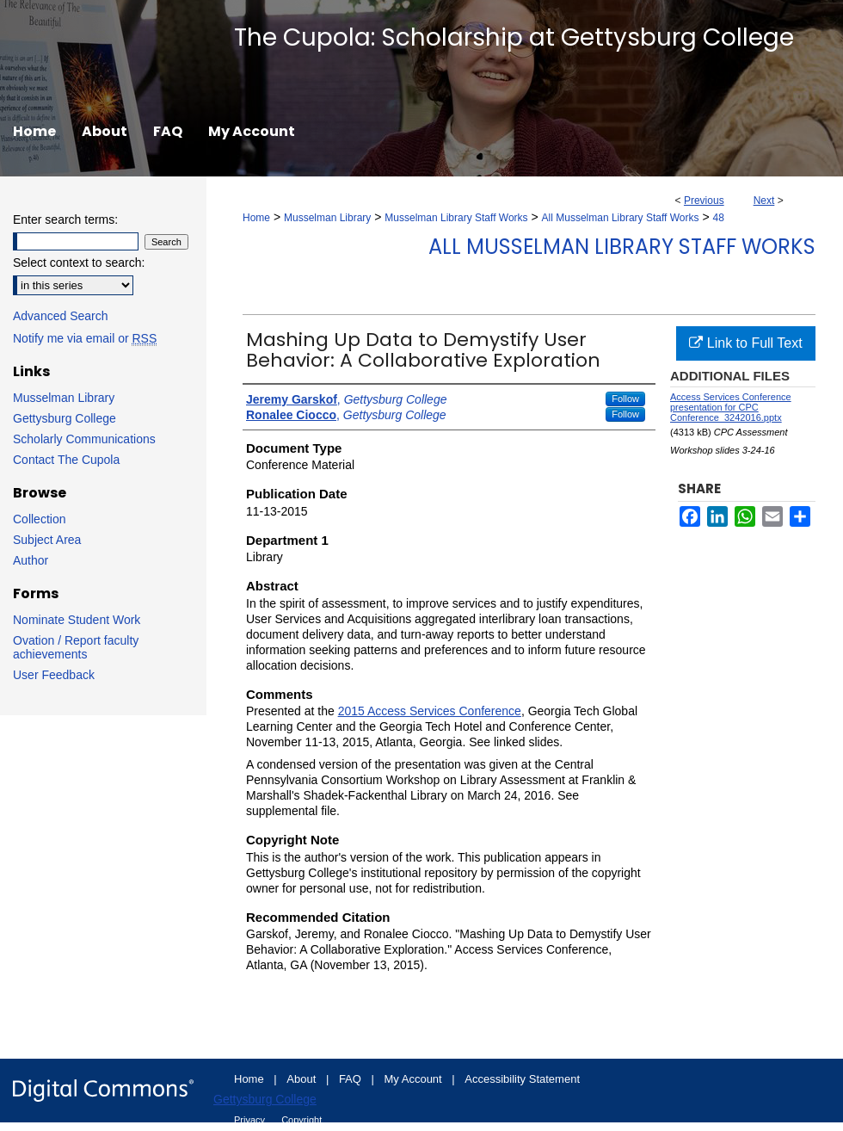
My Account (415, 1078)
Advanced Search (60, 316)
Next (764, 201)
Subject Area (47, 540)
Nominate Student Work (76, 620)
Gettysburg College (64, 418)
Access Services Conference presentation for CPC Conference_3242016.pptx (730, 407)
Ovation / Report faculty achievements (75, 647)
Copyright (301, 1120)
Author (30, 560)
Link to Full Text (745, 343)
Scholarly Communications (84, 439)
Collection (39, 519)
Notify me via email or (85, 338)
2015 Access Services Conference (429, 711)
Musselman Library (327, 218)
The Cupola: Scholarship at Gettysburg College (514, 37)
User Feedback (54, 675)
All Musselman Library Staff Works (620, 218)
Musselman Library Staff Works (456, 218)
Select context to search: (79, 262)
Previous (704, 201)
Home (256, 218)
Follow (625, 398)
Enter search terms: (65, 219)
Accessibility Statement (522, 1078)
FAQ (352, 1078)
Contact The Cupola (66, 460)
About (302, 1078)
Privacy (251, 1120)
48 (718, 218)
